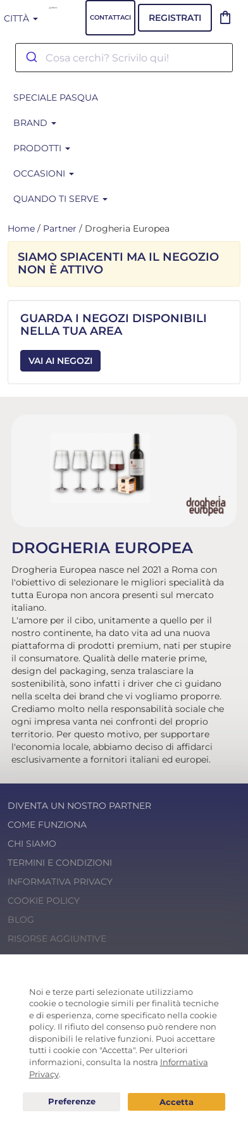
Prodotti (41, 148)
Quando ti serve (60, 198)
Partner (60, 228)
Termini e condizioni (60, 862)
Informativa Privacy (60, 881)
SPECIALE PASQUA (55, 97)
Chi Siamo (32, 843)
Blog (21, 919)
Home (21, 228)
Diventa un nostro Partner (79, 805)
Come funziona (47, 824)
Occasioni (43, 173)
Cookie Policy (44, 900)
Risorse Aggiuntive (57, 938)
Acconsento (176, 1102)
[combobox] (124, 57)
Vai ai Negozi (60, 360)
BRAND (34, 122)
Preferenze (71, 1101)
